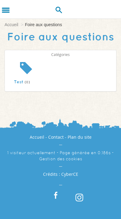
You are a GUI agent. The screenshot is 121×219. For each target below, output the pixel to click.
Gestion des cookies (60, 158)
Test (22, 82)
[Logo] (21, 9)
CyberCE (69, 174)
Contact (56, 137)
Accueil (11, 24)
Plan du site (80, 137)
